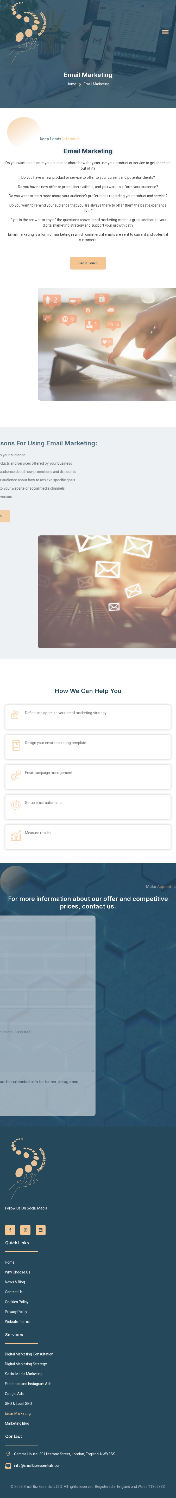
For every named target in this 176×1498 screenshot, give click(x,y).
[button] (165, 31)
